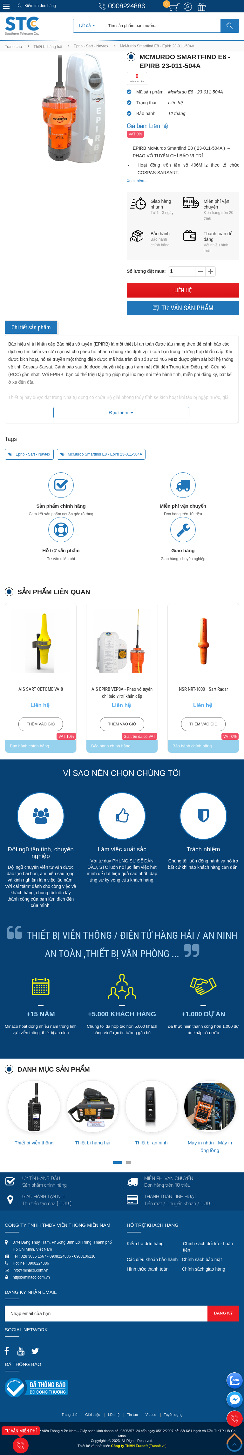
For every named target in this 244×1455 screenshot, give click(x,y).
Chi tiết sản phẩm (31, 327)
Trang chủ (13, 47)
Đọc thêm (118, 412)
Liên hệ (183, 290)
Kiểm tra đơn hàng (40, 5)
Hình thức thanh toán (147, 1269)
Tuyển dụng (173, 1415)
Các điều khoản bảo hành (152, 1259)
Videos (151, 1415)
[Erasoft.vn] (157, 1446)
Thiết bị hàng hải (48, 47)
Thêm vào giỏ (41, 724)
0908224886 (126, 7)
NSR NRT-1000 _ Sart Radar (203, 689)
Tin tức (132, 1415)
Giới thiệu (92, 1415)
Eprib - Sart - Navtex (91, 46)
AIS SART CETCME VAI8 (40, 689)
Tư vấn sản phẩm (183, 308)
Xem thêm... (137, 181)
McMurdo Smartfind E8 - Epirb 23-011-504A (101, 454)
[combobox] (87, 23)
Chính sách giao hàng (203, 1269)
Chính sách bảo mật (202, 1259)
